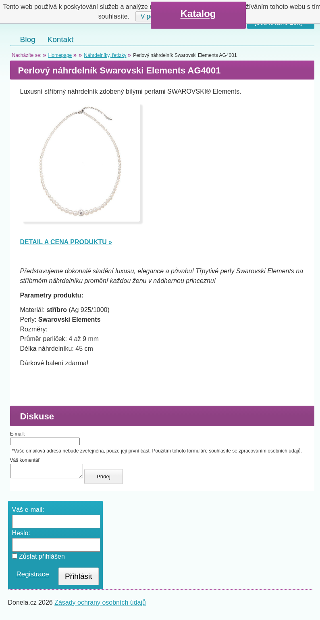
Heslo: (21, 535)
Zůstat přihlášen (38, 558)
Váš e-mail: (28, 512)
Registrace (33, 576)
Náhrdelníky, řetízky (105, 55)
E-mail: (17, 434)
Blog (27, 39)
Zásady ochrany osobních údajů (100, 604)
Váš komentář (25, 460)
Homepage (60, 55)
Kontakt (60, 39)
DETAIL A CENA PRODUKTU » (66, 242)
